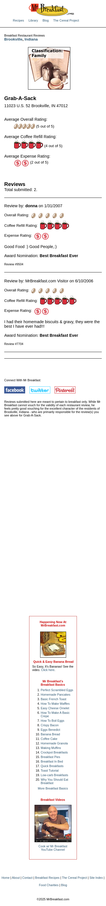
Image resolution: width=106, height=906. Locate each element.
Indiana (31, 39)
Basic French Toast (53, 699)
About (16, 877)
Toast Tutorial (50, 770)
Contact (27, 877)
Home (5, 877)
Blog (45, 20)
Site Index (96, 877)
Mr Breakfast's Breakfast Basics (53, 683)
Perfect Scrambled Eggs (57, 690)
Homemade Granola (54, 743)
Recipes (18, 20)
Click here (47, 670)
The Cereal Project (66, 20)
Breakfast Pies (50, 757)
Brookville (13, 39)
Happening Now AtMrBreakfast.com (53, 623)
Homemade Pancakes (55, 694)
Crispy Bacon (50, 725)
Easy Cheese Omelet (55, 708)
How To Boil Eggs (52, 720)
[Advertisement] (53, 522)
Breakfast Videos (53, 799)
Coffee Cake (49, 738)
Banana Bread (50, 734)
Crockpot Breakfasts (54, 752)
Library (33, 20)
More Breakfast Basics (53, 788)
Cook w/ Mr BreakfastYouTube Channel (52, 847)
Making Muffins (51, 748)
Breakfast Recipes (47, 877)
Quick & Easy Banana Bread (53, 661)
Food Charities (49, 885)
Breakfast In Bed (52, 761)
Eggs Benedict (50, 729)
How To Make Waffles (55, 703)
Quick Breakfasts (52, 766)
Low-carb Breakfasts (54, 775)
